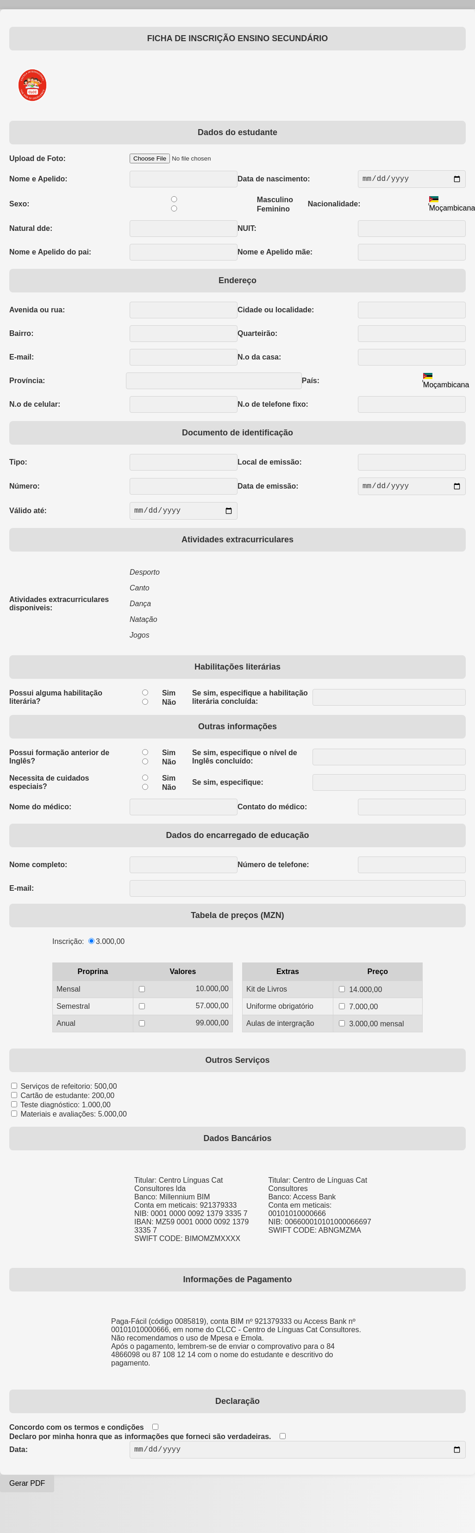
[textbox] (446, 382)
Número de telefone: (273, 870)
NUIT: (247, 230)
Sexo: (19, 206)
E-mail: (21, 359)
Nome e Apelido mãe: (275, 254)
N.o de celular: (34, 406)
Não (169, 708)
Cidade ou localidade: (276, 312)
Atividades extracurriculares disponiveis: (59, 609)
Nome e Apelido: (38, 180)
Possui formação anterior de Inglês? (59, 762)
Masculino (275, 201)
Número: (24, 489)
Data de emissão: (268, 489)
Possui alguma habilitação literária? (55, 703)
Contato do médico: (272, 812)
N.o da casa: (259, 359)
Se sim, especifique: (227, 788)
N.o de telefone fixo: (273, 406)
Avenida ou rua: (37, 312)
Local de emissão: (270, 464)
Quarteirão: (257, 335)
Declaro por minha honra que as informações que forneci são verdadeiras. (140, 1442)
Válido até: (28, 515)
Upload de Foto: (37, 158)
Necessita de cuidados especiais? (49, 788)
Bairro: (21, 335)
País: (310, 382)
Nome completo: (38, 870)
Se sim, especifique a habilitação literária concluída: (250, 703)
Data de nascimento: (274, 180)
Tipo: (18, 464)
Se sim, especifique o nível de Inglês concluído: (244, 762)
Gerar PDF (27, 1491)
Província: (27, 382)
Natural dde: (30, 230)
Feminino (273, 211)
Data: (18, 1456)
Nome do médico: (40, 812)
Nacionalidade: (334, 206)
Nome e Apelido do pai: (50, 254)
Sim (168, 698)
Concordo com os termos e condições (76, 1433)
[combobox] (446, 382)
